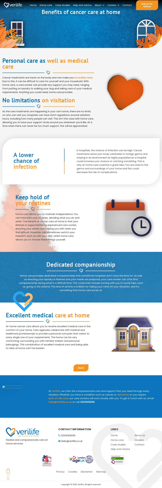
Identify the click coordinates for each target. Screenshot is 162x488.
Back (81, 367)
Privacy (60, 471)
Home (114, 435)
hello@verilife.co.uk (89, 402)
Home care (117, 440)
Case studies (118, 444)
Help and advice (120, 449)
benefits (116, 38)
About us (140, 435)
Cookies (72, 471)
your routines (41, 212)
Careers (139, 440)
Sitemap (101, 471)
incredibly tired (83, 77)
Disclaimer (87, 471)
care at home (58, 324)
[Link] (13, 5)
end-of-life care (87, 398)
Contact (139, 444)
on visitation (58, 101)
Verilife (84, 391)
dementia (152, 394)
